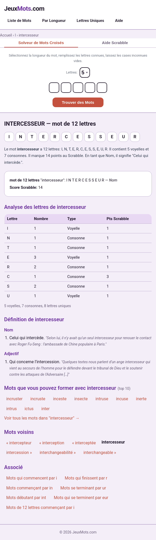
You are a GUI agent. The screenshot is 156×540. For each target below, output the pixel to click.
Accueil (6, 35)
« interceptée (84, 442)
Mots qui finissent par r (86, 478)
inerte (141, 398)
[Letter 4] (90, 87)
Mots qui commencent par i (31, 478)
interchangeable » (99, 452)
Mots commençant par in (29, 488)
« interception (51, 442)
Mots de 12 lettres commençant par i (40, 507)
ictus (29, 408)
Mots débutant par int (26, 497)
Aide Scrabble (115, 42)
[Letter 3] (78, 87)
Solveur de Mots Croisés (41, 42)
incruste (37, 398)
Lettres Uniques (90, 20)
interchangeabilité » (57, 452)
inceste (60, 398)
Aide (119, 20)
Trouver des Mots (78, 102)
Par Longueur (54, 20)
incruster (14, 398)
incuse (122, 398)
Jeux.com (24, 8)
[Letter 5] (102, 87)
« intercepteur (18, 442)
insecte (81, 398)
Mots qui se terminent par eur (81, 497)
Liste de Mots (19, 20)
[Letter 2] (66, 87)
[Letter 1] (54, 87)
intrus (11, 408)
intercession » (19, 452)
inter (45, 408)
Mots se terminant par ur (83, 488)
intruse (101, 398)
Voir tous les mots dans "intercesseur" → (42, 418)
